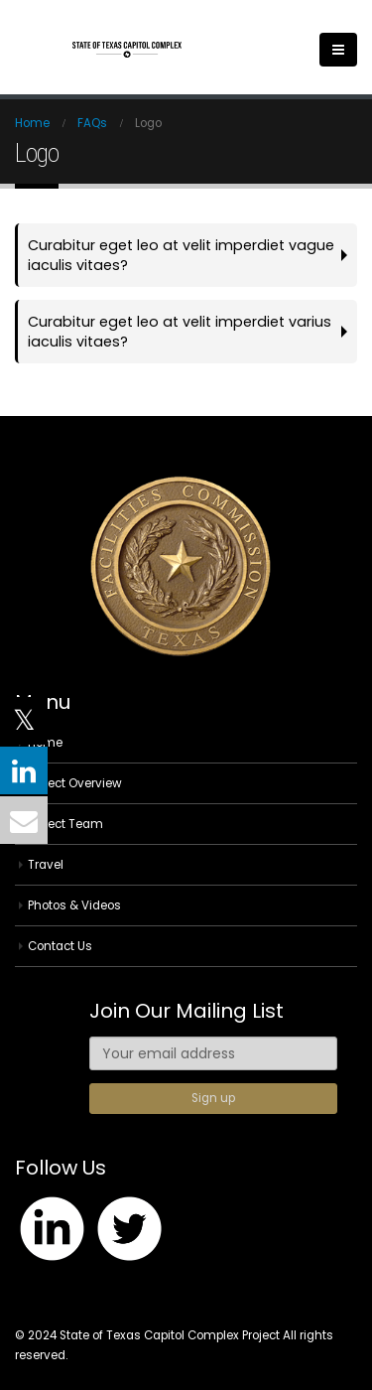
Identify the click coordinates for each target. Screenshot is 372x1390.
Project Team (65, 824)
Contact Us (60, 946)
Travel (45, 865)
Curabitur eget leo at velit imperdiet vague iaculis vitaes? (181, 255)
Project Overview (75, 783)
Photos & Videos (74, 905)
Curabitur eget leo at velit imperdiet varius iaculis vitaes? (179, 331)
